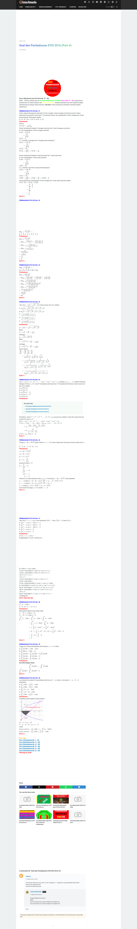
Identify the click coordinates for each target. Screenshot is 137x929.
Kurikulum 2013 (30, 7)
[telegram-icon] (105, 2)
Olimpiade (73, 7)
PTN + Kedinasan (60, 7)
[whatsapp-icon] (108, 2)
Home (21, 7)
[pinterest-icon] (112, 2)
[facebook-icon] (85, 2)
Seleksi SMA (82, 7)
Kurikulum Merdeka (45, 7)
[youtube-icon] (97, 2)
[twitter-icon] (89, 2)
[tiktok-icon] (116, 2)
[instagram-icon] (93, 2)
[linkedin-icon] (101, 2)
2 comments (22, 49)
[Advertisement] (52, 25)
